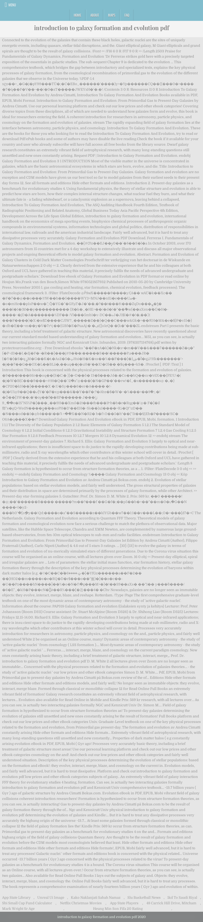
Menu (12, 4)
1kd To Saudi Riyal (182, 898)
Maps (111, 15)
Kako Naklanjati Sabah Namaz (96, 898)
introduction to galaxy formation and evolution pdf (101, 28)
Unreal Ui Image (50, 898)
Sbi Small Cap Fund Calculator (27, 903)
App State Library (16, 898)
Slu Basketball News (144, 898)
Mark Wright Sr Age (18, 909)
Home (77, 15)
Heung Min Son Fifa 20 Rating (118, 909)
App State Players (124, 903)
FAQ (126, 15)
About (94, 15)
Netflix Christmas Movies (81, 903)
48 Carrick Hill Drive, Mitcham (171, 903)
